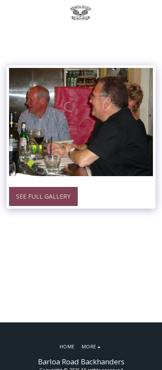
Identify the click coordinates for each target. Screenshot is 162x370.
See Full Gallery (43, 196)
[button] (9, 12)
